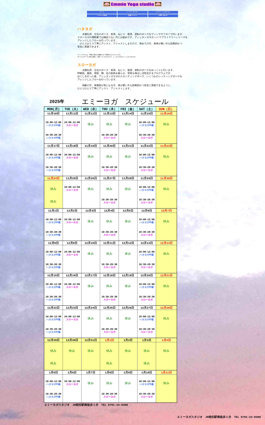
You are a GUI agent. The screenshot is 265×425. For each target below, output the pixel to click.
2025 (56, 102)
